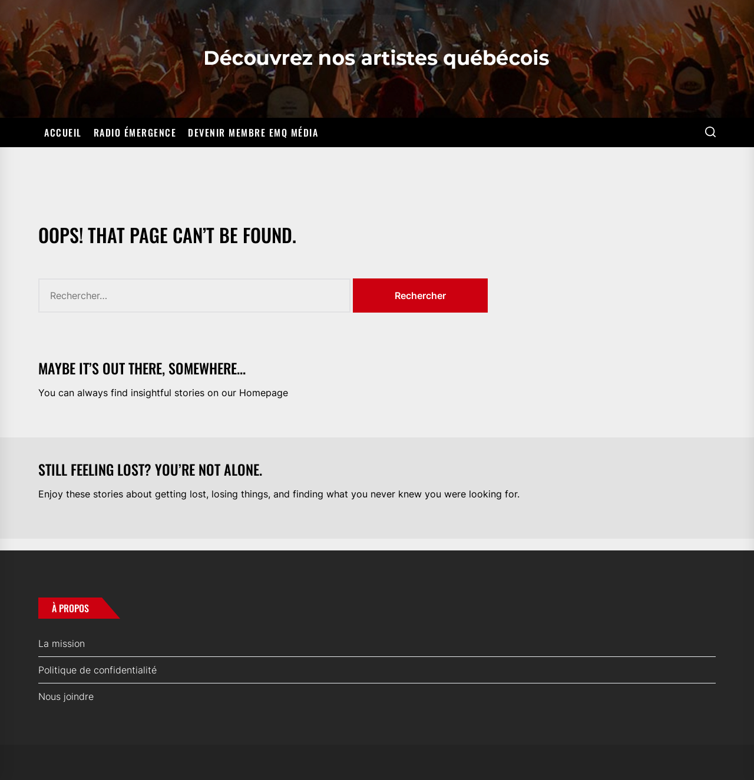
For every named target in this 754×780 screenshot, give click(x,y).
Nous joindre (66, 696)
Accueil (63, 132)
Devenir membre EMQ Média (253, 132)
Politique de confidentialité (97, 670)
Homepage (263, 393)
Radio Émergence (135, 132)
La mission (61, 643)
